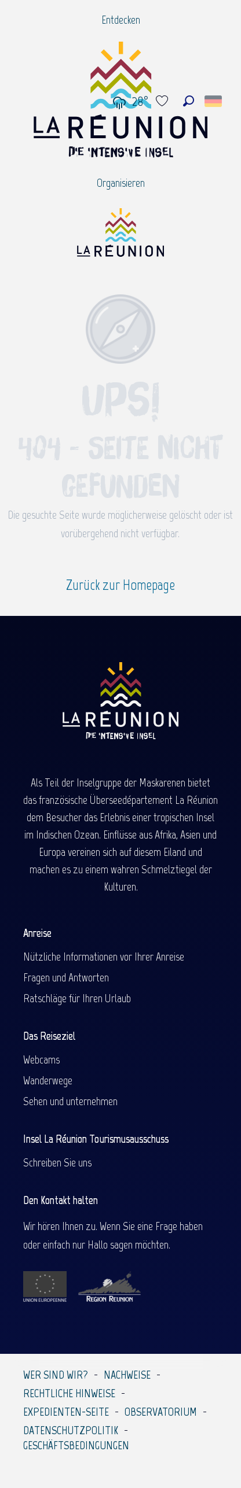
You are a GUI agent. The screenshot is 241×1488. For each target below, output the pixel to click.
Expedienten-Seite (66, 1411)
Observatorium (161, 1411)
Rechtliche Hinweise (69, 1393)
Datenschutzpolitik (70, 1430)
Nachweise (127, 1374)
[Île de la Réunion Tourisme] (120, 236)
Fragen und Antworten (66, 977)
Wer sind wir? (55, 1374)
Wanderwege (47, 1080)
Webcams (41, 1059)
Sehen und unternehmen (70, 1101)
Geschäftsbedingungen (76, 1445)
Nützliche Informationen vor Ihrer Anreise (103, 956)
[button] (188, 101)
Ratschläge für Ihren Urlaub (77, 998)
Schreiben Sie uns (57, 1162)
